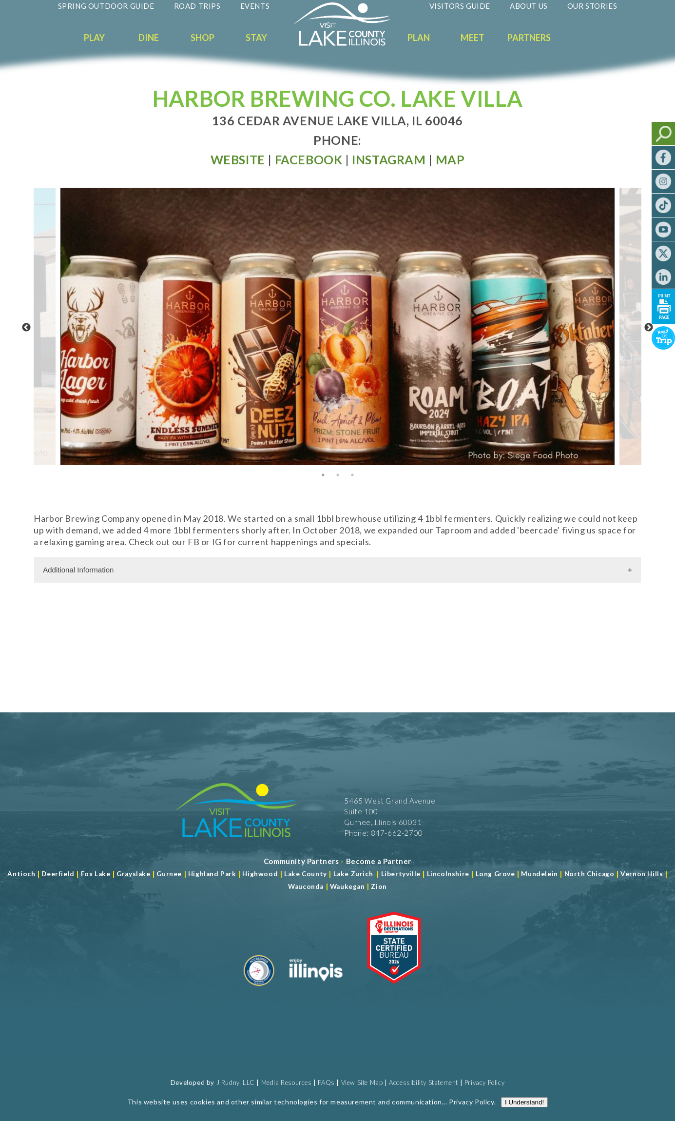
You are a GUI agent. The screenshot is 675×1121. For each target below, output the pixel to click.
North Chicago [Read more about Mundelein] (589, 874)
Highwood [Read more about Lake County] (260, 874)
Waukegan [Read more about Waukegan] (347, 886)
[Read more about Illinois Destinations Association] (394, 989)
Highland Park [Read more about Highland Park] (212, 874)
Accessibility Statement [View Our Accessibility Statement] (423, 1082)
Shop (202, 37)
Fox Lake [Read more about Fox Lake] (96, 874)
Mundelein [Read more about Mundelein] (539, 874)
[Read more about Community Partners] (301, 861)
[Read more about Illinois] (316, 989)
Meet (472, 37)
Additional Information (78, 570)
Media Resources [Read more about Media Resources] (286, 1082)
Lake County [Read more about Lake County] (305, 874)
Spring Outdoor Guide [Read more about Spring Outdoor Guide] (106, 5)
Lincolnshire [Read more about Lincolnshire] (448, 874)
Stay (256, 37)
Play (94, 37)
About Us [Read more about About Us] (529, 5)
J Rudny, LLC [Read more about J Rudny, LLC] (235, 1082)
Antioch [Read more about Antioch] (21, 874)
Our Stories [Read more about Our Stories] (592, 5)
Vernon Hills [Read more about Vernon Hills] (641, 874)
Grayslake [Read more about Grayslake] (133, 874)
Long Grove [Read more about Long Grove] (495, 874)
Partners (529, 37)
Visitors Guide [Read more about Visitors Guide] (459, 5)
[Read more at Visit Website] (238, 159)
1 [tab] (323, 475)
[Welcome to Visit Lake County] (349, 43)
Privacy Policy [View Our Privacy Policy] (484, 1082)
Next (649, 328)
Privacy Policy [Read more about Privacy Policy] (471, 1102)
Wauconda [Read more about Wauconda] (306, 886)
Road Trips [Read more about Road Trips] (197, 5)
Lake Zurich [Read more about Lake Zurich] (353, 874)
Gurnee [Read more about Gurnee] (169, 874)
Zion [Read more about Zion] (378, 886)
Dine (148, 37)
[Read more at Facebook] (309, 159)
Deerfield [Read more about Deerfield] (57, 874)
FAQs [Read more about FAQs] (326, 1082)
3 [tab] (352, 475)
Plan (418, 37)
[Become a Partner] (379, 861)
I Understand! (524, 1102)
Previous (26, 328)
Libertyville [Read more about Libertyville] (401, 874)
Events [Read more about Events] (255, 5)
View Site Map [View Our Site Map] (362, 1082)
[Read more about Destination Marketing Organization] (259, 989)
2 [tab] (338, 475)
